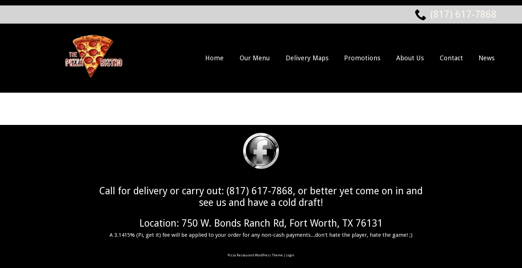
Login (290, 255)
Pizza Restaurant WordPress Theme (255, 255)
